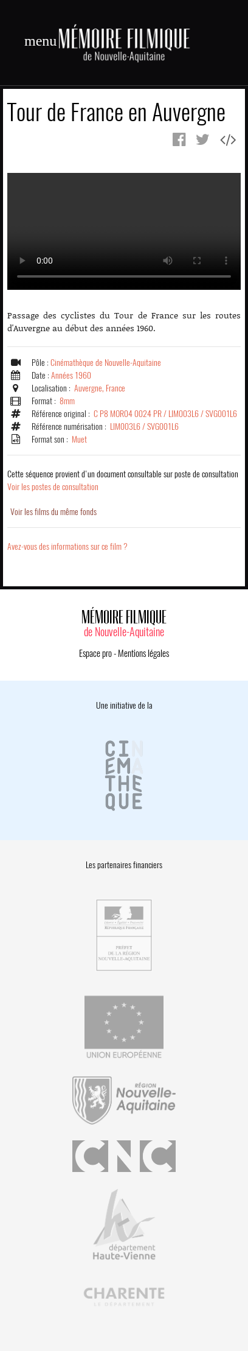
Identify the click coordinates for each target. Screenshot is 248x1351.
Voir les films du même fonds (53, 512)
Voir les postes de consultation (122, 480)
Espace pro (95, 653)
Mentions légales (143, 653)
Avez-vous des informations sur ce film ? (67, 546)
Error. (124, 231)
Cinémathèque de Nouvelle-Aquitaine (105, 362)
